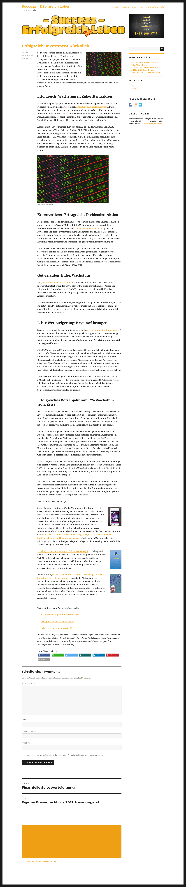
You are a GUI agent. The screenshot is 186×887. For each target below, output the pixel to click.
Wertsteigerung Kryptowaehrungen (103, 330)
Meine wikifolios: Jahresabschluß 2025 (145, 63)
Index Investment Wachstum (56, 282)
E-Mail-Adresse (30, 731)
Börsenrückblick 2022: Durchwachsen (145, 73)
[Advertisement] (72, 841)
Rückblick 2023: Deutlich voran (142, 70)
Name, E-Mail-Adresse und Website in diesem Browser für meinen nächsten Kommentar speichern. (64, 755)
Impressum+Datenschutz (152, 7)
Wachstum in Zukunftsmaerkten (91, 107)
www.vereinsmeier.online (152, 124)
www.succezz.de (49, 862)
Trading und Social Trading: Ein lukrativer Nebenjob (63, 551)
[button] (44, 655)
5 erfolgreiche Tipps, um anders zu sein (60, 614)
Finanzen (115, 7)
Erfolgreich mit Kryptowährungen (57, 621)
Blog (134, 7)
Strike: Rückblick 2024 (139, 65)
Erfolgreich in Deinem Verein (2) (56, 628)
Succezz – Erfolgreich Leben (46, 6)
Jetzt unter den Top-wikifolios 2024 (144, 68)
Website (26, 743)
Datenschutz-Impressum (31, 862)
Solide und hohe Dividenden (88, 228)
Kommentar (28, 684)
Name (25, 720)
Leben (126, 7)
